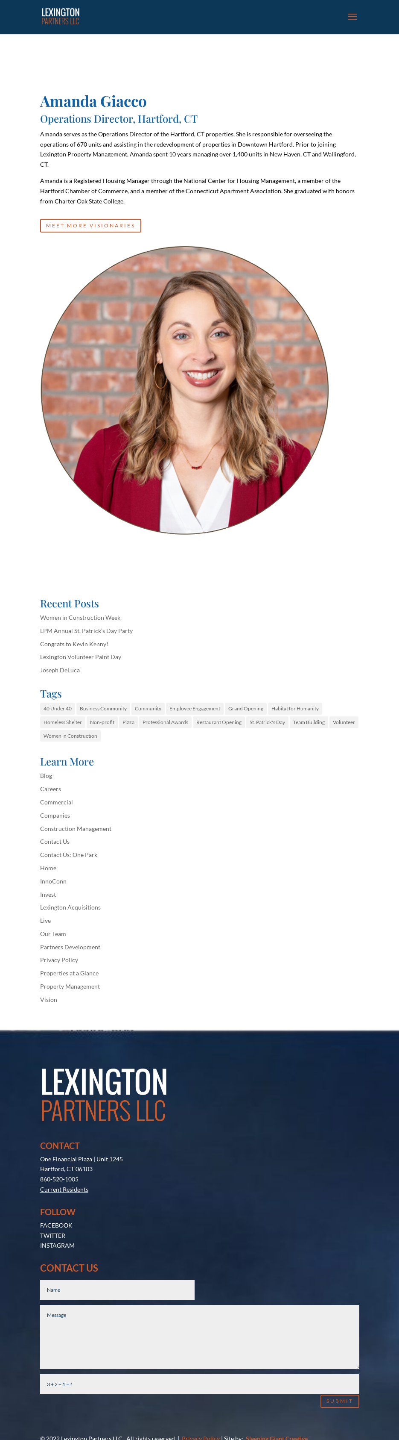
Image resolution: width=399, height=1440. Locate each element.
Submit (339, 1341)
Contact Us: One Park (68, 854)
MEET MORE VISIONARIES (90, 225)
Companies (55, 815)
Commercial (56, 802)
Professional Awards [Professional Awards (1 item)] (165, 722)
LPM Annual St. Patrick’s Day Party (86, 630)
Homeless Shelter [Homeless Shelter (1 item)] (63, 722)
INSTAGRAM (57, 1186)
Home (48, 868)
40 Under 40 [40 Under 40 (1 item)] (58, 708)
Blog (46, 775)
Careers (50, 788)
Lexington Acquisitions (70, 907)
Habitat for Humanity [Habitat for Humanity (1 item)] (295, 708)
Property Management (70, 986)
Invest (48, 894)
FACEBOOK (56, 1165)
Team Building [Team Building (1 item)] (309, 722)
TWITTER (52, 1176)
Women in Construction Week (80, 617)
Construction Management (75, 828)
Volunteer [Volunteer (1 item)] (344, 722)
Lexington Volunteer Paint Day (80, 656)
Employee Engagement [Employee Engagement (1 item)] (194, 708)
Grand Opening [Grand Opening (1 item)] (245, 708)
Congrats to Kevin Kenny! (74, 644)
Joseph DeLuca (60, 670)
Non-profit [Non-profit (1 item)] (102, 722)
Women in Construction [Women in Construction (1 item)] (70, 736)
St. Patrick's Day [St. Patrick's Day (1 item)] (267, 722)
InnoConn (53, 881)
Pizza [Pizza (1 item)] (128, 722)
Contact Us (55, 841)
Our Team (53, 933)
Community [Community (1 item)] (148, 708)
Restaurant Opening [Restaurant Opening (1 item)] (219, 722)
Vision (48, 999)
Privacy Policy (59, 959)
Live (45, 920)
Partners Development (70, 947)
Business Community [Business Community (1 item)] (103, 708)
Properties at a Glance (69, 973)
